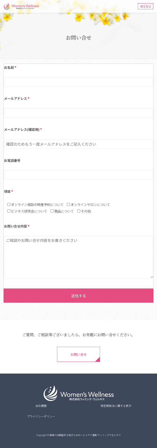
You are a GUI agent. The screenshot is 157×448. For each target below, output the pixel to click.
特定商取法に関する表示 (115, 406)
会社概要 (41, 406)
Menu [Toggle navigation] (145, 6)
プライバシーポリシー (41, 416)
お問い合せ (78, 354)
